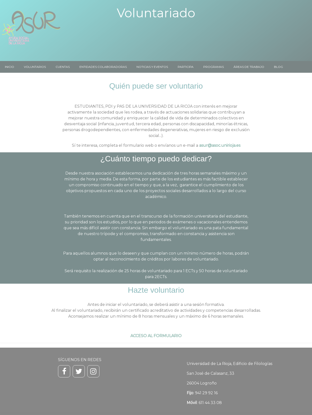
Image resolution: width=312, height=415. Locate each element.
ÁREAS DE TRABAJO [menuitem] (249, 67)
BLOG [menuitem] (278, 67)
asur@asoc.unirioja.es (219, 145)
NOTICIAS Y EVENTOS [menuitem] (152, 67)
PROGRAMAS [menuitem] (213, 67)
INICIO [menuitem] (9, 67)
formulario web (138, 145)
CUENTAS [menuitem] (63, 67)
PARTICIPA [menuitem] (186, 67)
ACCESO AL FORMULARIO (156, 335)
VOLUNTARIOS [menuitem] (35, 67)
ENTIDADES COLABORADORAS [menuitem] (103, 67)
